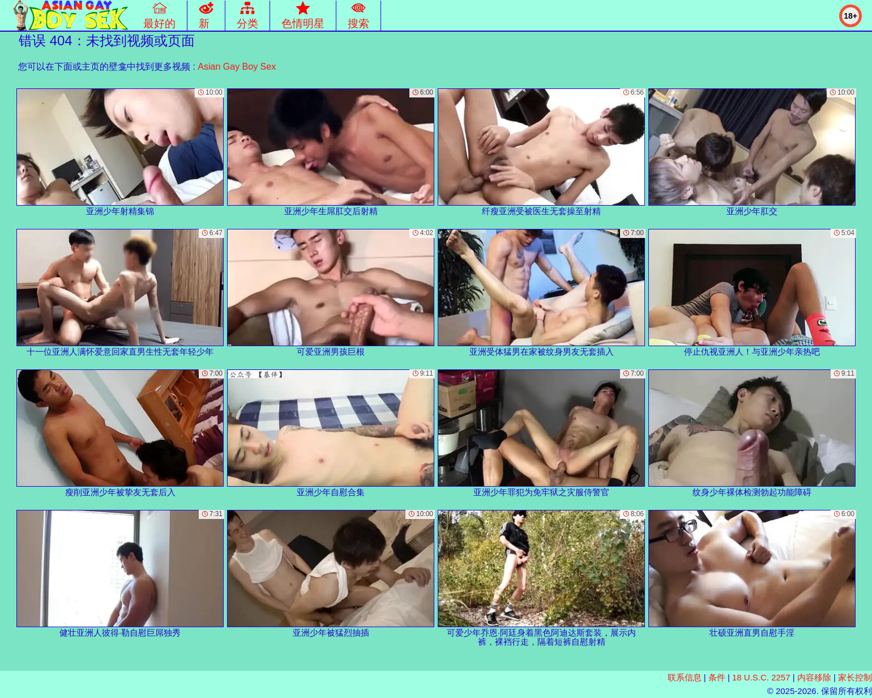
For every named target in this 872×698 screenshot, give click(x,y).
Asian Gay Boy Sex (237, 66)
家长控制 (855, 677)
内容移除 (814, 677)
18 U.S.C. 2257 (761, 677)
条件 (716, 677)
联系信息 (685, 677)
